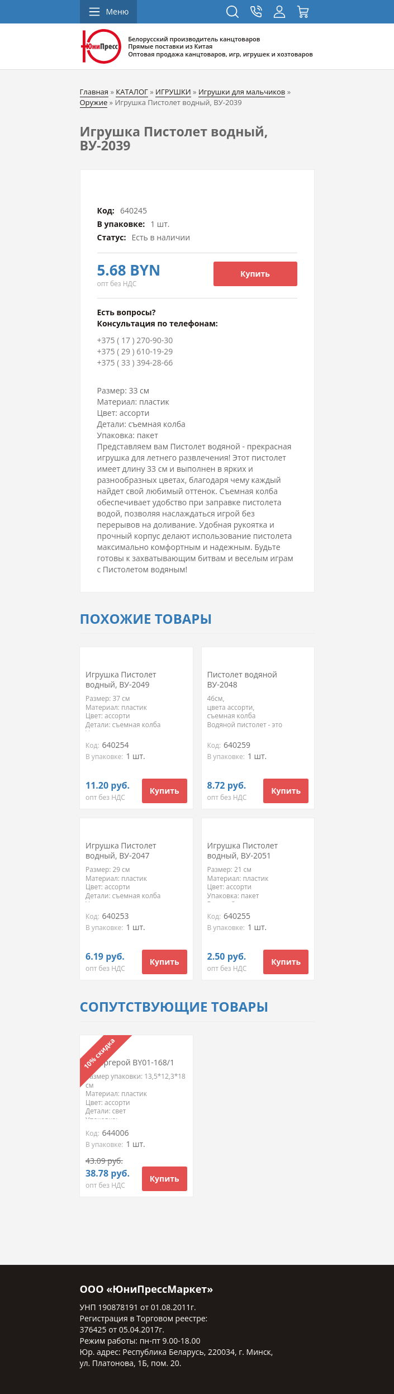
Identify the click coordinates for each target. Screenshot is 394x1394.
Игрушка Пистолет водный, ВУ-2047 (121, 850)
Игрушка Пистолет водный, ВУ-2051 (242, 850)
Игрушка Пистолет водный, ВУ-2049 (121, 679)
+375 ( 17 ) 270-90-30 (135, 340)
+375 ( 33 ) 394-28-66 (135, 362)
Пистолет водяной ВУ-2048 (242, 679)
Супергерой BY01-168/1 (130, 1062)
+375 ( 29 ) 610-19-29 (135, 351)
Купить (255, 273)
